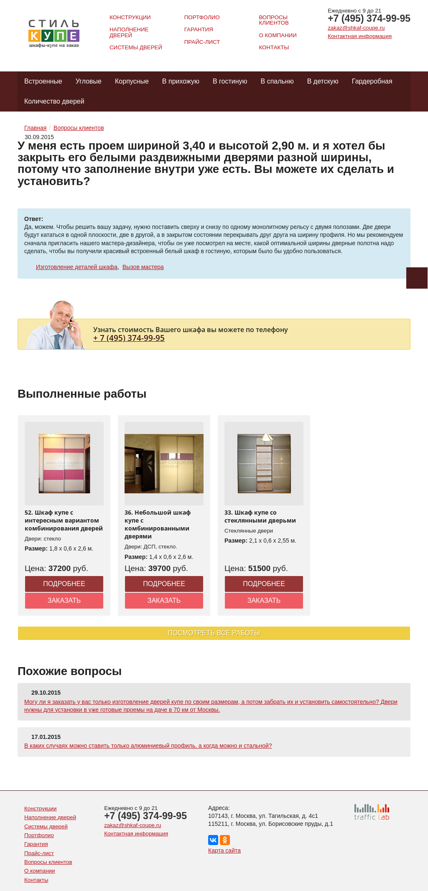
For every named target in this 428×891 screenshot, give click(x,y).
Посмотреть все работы (214, 633)
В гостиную (230, 81)
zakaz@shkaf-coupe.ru (356, 28)
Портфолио (202, 17)
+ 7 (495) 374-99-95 (129, 337)
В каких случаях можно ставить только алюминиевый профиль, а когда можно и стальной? (148, 745)
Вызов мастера (143, 267)
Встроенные (43, 81)
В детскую (323, 81)
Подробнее (64, 583)
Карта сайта (224, 850)
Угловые (89, 81)
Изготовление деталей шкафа (76, 267)
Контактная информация (360, 36)
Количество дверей (54, 101)
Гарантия (198, 29)
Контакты (274, 47)
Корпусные (132, 81)
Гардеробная (372, 81)
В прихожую (180, 81)
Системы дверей (136, 47)
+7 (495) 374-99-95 (369, 18)
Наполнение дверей (129, 32)
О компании (277, 35)
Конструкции (130, 17)
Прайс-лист (202, 42)
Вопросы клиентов (273, 20)
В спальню (277, 81)
